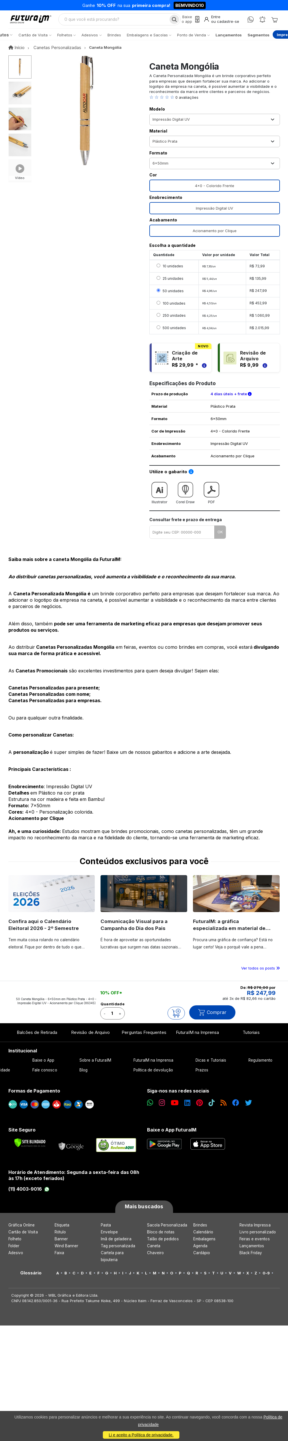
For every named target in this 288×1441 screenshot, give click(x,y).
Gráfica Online (21, 1229)
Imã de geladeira (116, 1243)
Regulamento (260, 1065)
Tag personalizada (118, 1250)
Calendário (203, 1236)
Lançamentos (251, 1250)
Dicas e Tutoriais (211, 1065)
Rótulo (60, 1236)
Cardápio (201, 1257)
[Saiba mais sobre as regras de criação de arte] (203, 370)
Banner (61, 1243)
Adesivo (15, 1257)
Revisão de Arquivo (90, 1037)
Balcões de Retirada (37, 1037)
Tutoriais (251, 1037)
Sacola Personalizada (167, 1229)
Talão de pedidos (163, 1243)
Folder (13, 1250)
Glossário (31, 1277)
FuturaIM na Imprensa (197, 1037)
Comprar (212, 1017)
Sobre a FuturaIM (95, 1065)
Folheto (14, 1243)
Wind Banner (67, 1250)
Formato (158, 157)
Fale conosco (44, 1075)
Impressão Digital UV (214, 213)
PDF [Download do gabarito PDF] (211, 495)
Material (158, 135)
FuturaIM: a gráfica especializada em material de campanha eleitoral (231, 933)
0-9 (266, 1277)
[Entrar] (220, 22)
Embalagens (204, 1243)
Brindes (200, 1229)
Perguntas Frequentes (144, 1037)
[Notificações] (262, 22)
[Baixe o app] (186, 22)
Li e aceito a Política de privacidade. (141, 1435)
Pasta (106, 1229)
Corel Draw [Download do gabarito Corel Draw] (185, 495)
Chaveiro (155, 1257)
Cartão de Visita (23, 1236)
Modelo (157, 113)
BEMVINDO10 (189, 5)
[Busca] (170, 22)
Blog (83, 1075)
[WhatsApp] (250, 22)
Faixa (59, 1257)
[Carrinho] (274, 22)
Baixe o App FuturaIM (171, 1135)
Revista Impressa (255, 1229)
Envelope (109, 1236)
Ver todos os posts (260, 972)
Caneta (153, 1250)
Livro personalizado (257, 1236)
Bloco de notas (161, 1236)
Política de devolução (153, 1075)
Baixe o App (43, 1065)
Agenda (200, 1250)
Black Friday (250, 1257)
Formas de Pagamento (34, 1096)
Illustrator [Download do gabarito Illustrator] (159, 495)
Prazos (202, 1075)
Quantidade (113, 1008)
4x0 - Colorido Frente (214, 190)
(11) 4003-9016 (29, 1193)
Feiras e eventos (254, 1243)
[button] (214, 102)
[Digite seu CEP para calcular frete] (182, 537)
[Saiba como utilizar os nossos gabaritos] (191, 477)
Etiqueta (62, 1229)
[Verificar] (30, 1147)
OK (220, 536)
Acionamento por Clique (215, 235)
